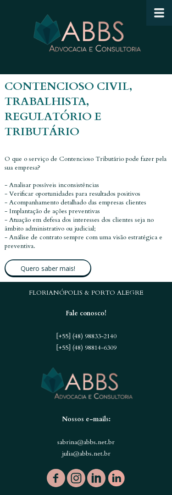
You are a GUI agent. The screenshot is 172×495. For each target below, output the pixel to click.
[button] (48, 268)
